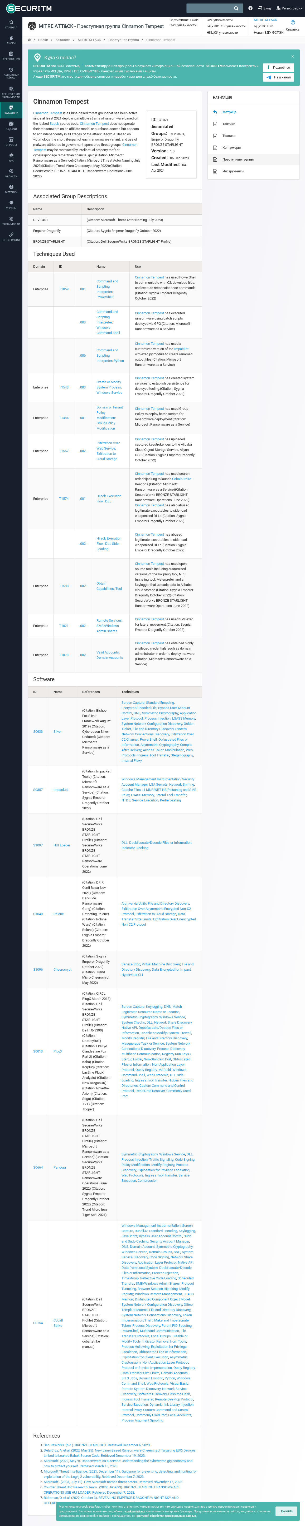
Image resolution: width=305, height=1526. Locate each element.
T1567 (64, 451)
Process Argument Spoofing (142, 1420)
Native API (129, 1028)
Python (119, 361)
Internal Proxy (132, 760)
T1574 (64, 499)
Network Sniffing (181, 784)
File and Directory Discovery (153, 729)
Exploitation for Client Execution (145, 1357)
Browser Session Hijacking (158, 1289)
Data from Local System (140, 1268)
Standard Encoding (160, 703)
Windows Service (109, 393)
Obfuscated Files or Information (162, 1352)
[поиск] (236, 8)
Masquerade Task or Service (143, 1043)
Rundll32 (141, 1231)
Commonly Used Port (151, 1415)
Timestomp (130, 1278)
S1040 (38, 914)
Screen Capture (133, 703)
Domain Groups (160, 1252)
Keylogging (154, 1007)
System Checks (133, 1022)
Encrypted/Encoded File (139, 708)
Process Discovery (171, 1049)
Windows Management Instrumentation (151, 779)
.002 (82, 451)
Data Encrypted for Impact (171, 969)
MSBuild (164, 1070)
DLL (108, 501)
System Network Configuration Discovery (152, 724)
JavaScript (129, 1236)
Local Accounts (179, 1415)
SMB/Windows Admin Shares (158, 1283)
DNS (137, 713)
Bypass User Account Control (160, 1236)
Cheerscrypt (62, 969)
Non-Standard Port (157, 1059)
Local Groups (161, 1336)
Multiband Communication (141, 1054)
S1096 (38, 969)
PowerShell (104, 297)
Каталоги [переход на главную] (63, 40)
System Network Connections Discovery (151, 1315)
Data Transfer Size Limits (140, 1373)
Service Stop (131, 964)
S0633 (38, 732)
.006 (82, 355)
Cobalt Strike (181, 479)
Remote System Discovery (141, 1389)
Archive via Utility (134, 903)
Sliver (58, 732)
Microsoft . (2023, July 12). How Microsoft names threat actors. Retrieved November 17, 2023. (113, 1482)
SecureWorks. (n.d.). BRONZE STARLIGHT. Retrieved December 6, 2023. (97, 1445)
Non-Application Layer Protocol (165, 1362)
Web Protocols (157, 1075)
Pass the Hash (179, 1394)
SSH (177, 1252)
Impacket (181, 349)
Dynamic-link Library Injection (171, 1405)
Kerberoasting (170, 800)
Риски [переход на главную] (43, 40)
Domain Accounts (109, 658)
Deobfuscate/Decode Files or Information (160, 843)
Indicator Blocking (135, 848)
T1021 (64, 626)
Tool (118, 589)
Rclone (59, 914)
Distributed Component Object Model (162, 1299)
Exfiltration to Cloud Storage (155, 914)
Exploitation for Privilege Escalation (164, 1170)
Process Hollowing (135, 1347)
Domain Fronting (151, 1378)
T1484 (64, 418)
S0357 (38, 790)
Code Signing (159, 1257)
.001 (82, 289)
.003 (82, 322)
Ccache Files (131, 790)
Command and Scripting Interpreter (107, 286)
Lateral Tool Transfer (171, 795)
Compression (147, 1181)
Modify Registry (133, 1038)
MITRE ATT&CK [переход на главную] (89, 40)
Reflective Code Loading (158, 1278)
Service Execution (145, 800)
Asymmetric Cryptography (159, 745)
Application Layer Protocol (157, 1262)
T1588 (64, 586)
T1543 (64, 387)
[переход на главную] (29, 40)
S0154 (38, 1323)
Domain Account (142, 1247)
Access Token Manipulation (163, 750)
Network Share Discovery (173, 1022)
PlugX (58, 1051)
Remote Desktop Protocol (174, 1399)
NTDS (126, 800)
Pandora (60, 1167)
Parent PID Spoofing (177, 1326)
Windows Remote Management (158, 1294)
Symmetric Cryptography (160, 713)
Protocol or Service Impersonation (147, 1368)
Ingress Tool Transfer (153, 755)
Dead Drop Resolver (150, 1091)
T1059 (64, 289)
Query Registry (146, 1070)
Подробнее (278, 67)
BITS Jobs (129, 1378)
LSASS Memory (183, 718)
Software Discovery (152, 1394)
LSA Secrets (158, 784)
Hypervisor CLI (132, 975)
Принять (286, 1511)
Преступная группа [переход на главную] (123, 40)
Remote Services (109, 620)
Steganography (182, 755)
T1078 (64, 655)
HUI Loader (62, 845)
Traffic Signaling (161, 1159)
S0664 (38, 1167)
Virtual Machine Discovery (161, 964)
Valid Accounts (107, 652)
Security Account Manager (169, 1241)
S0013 (38, 1051)
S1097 (38, 845)
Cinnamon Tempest (47, 113)
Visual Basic (179, 1383)
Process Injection (157, 718)
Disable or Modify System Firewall (166, 1033)
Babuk (54, 124)
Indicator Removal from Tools (164, 1341)
